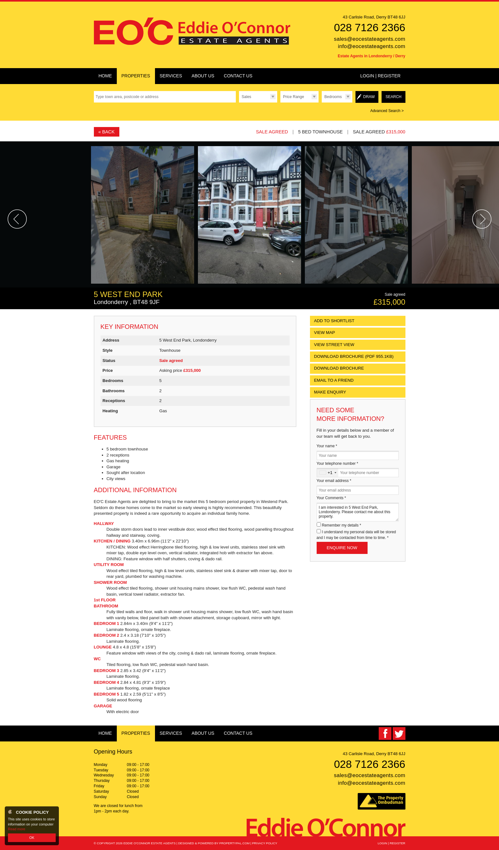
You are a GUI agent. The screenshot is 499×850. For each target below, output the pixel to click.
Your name (327, 446)
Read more (16, 829)
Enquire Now (342, 547)
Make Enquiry (330, 392)
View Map (324, 332)
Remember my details (341, 525)
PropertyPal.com (234, 843)
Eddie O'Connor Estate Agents (149, 843)
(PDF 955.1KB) (354, 356)
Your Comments (331, 498)
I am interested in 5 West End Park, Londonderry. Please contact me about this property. (358, 512)
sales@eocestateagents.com (369, 39)
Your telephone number (337, 463)
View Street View (334, 344)
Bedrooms (333, 97)
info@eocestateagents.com (371, 46)
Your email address (334, 480)
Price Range (293, 97)
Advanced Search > (387, 111)
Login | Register (380, 75)
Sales (246, 97)
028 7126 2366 (369, 27)
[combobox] (327, 472)
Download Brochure (339, 368)
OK (31, 837)
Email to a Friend (334, 380)
